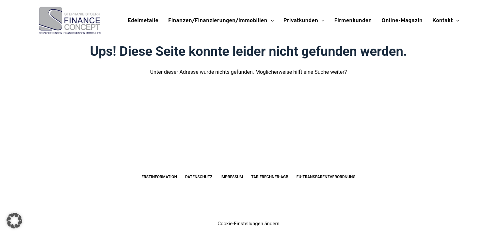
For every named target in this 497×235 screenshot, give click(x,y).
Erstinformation (159, 177)
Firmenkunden (353, 20)
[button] (14, 220)
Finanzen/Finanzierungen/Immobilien (222, 21)
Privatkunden (305, 21)
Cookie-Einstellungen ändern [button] (248, 224)
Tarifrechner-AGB (269, 177)
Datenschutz (199, 177)
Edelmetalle (143, 20)
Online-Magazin (402, 20)
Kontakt (445, 21)
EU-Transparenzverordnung (326, 177)
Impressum (231, 177)
